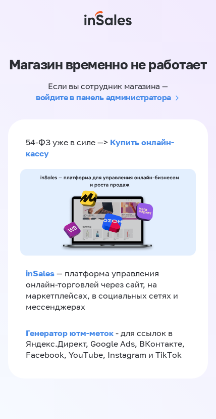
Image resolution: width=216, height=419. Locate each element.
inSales (40, 273)
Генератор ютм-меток (70, 333)
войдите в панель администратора (103, 97)
